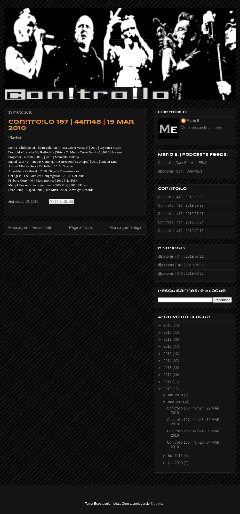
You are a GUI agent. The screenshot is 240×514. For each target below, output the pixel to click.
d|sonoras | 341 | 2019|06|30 (181, 265)
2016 (168, 346)
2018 (168, 332)
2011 (168, 382)
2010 (168, 389)
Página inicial (81, 227)
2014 (168, 361)
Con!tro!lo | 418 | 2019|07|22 (180, 205)
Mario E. (194, 120)
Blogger (156, 503)
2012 (168, 375)
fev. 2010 (175, 455)
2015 (168, 354)
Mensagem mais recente (30, 227)
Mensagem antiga (125, 227)
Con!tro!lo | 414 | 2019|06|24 (180, 222)
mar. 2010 (176, 402)
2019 (168, 325)
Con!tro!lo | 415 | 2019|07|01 (180, 214)
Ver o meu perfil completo (201, 127)
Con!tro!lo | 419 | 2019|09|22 (180, 197)
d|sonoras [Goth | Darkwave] (181, 171)
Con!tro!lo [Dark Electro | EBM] (182, 163)
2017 (168, 339)
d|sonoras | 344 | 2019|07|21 (181, 256)
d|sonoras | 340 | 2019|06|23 (181, 273)
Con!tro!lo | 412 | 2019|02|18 (180, 231)
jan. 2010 (176, 463)
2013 (168, 368)
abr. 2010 (176, 395)
